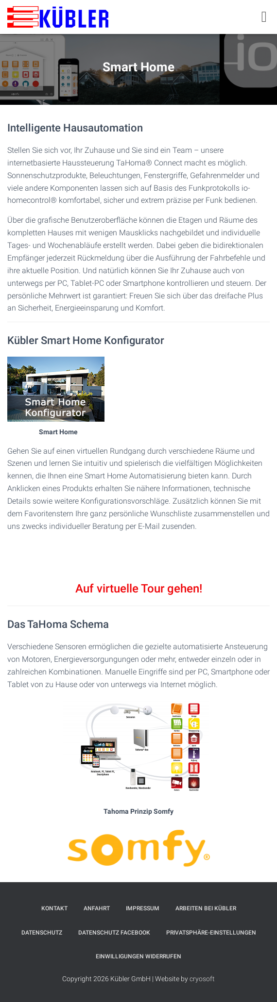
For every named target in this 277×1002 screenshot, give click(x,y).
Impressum (142, 908)
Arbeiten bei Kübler (205, 908)
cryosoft (202, 979)
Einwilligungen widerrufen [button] (138, 956)
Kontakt (54, 908)
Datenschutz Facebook (114, 932)
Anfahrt (97, 908)
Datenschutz (41, 932)
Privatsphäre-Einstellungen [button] (211, 932)
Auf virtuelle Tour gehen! (138, 588)
